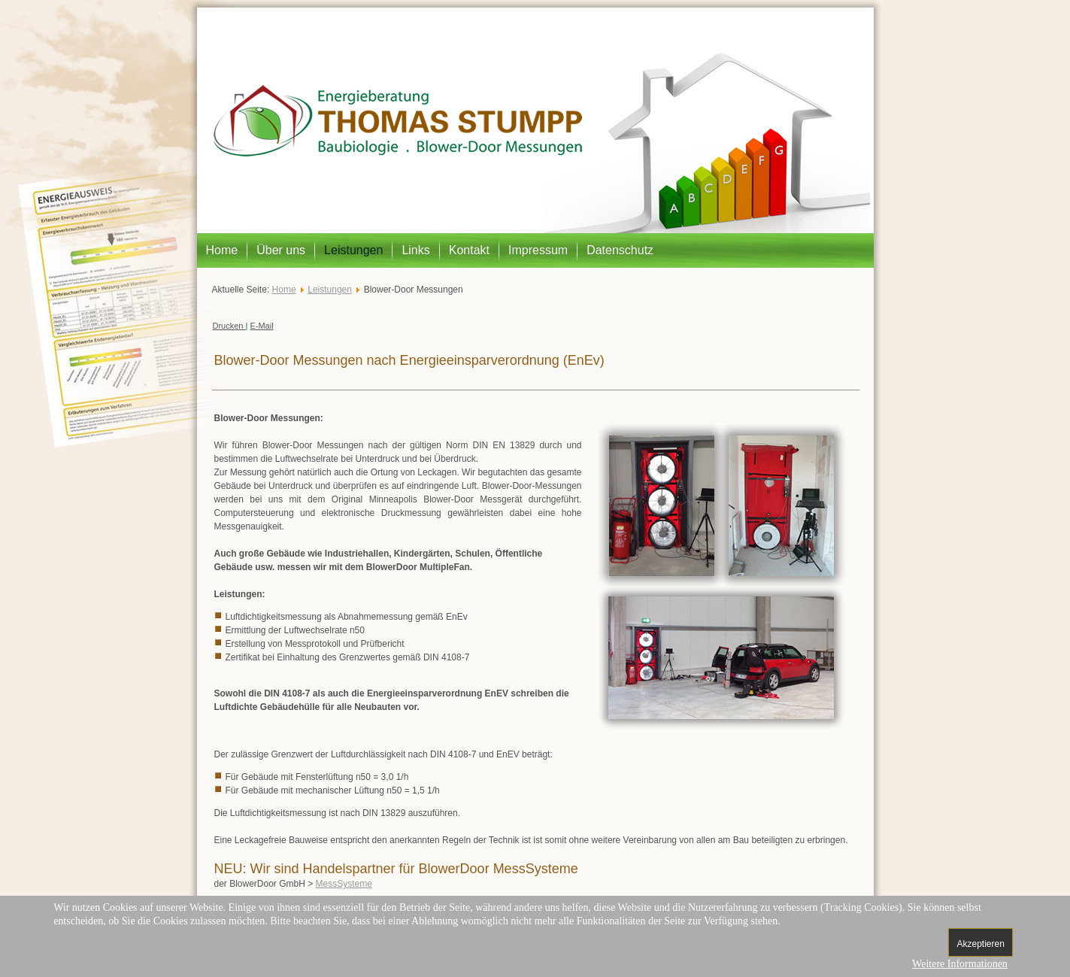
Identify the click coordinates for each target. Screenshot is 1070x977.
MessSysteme (344, 883)
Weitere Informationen (960, 963)
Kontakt (469, 250)
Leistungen (353, 250)
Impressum (538, 250)
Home (222, 250)
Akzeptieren (980, 944)
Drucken (229, 325)
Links (415, 250)
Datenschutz (620, 250)
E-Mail (261, 325)
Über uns (280, 250)
